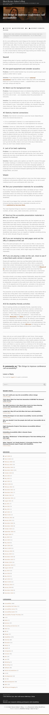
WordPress (42, 707)
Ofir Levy (28, 325)
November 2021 (9, 493)
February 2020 (8, 551)
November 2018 (9, 593)
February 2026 (8, 462)
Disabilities (41, 28)
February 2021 (8, 518)
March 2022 (8, 484)
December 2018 (9, 590)
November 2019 (9, 560)
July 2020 (7, 537)
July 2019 (7, 571)
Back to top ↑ (35, 709)
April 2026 (7, 456)
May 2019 (7, 576)
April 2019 (7, 579)
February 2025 (8, 465)
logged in (13, 377)
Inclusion (5, 30)
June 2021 (7, 507)
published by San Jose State (16, 205)
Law (6, 660)
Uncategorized (8, 676)
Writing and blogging (10, 687)
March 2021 (8, 515)
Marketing (7, 662)
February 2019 (8, 585)
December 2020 (9, 523)
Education (7, 643)
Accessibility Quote (10, 612)
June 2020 (7, 540)
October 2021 (8, 495)
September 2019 (9, 565)
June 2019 (7, 574)
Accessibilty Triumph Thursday (13, 615)
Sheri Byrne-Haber (19, 28)
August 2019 (8, 568)
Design (6, 634)
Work (6, 685)
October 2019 (8, 563)
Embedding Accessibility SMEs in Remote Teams (17, 432)
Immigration (8, 651)
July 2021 (7, 504)
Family (6, 646)
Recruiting (7, 665)
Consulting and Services (11, 626)
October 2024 (8, 473)
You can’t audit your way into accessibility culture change (20, 395)
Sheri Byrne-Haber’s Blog (14, 1)
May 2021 (7, 509)
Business (7, 623)
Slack (22, 317)
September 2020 (9, 532)
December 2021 (9, 490)
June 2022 (7, 476)
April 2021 (7, 512)
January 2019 (8, 588)
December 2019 (9, 557)
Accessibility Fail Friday (11, 607)
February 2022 (8, 487)
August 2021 (8, 501)
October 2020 (8, 529)
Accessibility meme (10, 609)
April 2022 (7, 482)
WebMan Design (25, 709)
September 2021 (9, 498)
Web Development (9, 682)
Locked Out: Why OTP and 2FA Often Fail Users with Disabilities (22, 412)
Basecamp (13, 317)
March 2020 (8, 549)
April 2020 (7, 546)
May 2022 (7, 479)
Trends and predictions (11, 671)
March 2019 (8, 582)
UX (5, 679)
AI (5, 618)
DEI (5, 632)
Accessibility (34, 28)
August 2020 (8, 535)
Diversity (7, 640)
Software (7, 668)
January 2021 (8, 521)
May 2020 (7, 543)
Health (6, 648)
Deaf (6, 629)
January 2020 (8, 554)
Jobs (6, 657)
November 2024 (9, 470)
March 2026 (8, 459)
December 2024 (9, 468)
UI (5, 673)
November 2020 (9, 526)
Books (6, 620)
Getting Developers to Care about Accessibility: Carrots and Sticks (23, 416)
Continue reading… (7, 397)
